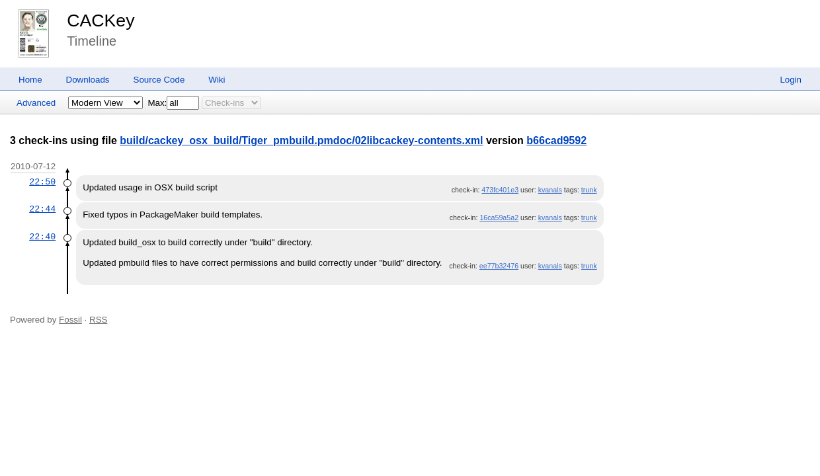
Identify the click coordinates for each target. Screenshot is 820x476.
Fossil (70, 320)
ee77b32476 (498, 266)
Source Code (159, 80)
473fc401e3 (499, 190)
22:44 (42, 209)
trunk (589, 190)
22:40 (42, 237)
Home (30, 80)
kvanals (550, 190)
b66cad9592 (556, 140)
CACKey (100, 20)
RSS (98, 320)
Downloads (88, 80)
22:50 (42, 182)
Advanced (36, 103)
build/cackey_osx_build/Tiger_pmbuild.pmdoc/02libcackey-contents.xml (301, 140)
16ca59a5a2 (498, 217)
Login (790, 80)
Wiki (216, 80)
